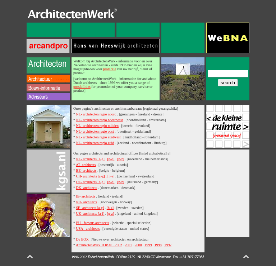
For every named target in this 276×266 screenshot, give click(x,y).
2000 (138, 245)
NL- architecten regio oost (95, 131)
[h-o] (110, 159)
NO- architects (86, 202)
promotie (109, 69)
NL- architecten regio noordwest (99, 120)
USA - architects (88, 229)
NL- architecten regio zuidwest (98, 137)
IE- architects (86, 196)
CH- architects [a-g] (90, 176)
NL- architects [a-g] (90, 159)
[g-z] (110, 213)
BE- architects (86, 170)
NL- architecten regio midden (97, 126)
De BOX (82, 239)
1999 (148, 245)
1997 (167, 245)
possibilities (82, 87)
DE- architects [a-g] (90, 182)
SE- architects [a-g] (90, 208)
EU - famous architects (92, 223)
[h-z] (110, 176)
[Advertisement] (227, 192)
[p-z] (120, 159)
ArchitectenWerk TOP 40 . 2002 (99, 245)
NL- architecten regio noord (96, 114)
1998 (158, 245)
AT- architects (86, 165)
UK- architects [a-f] (90, 213)
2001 (128, 245)
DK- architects (86, 188)
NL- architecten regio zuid (95, 143)
